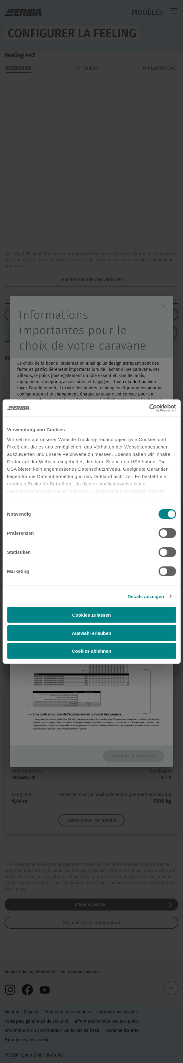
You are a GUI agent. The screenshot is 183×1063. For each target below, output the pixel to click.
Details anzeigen (145, 596)
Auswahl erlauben (91, 632)
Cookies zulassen (91, 615)
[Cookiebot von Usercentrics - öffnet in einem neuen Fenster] (149, 408)
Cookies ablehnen (91, 651)
